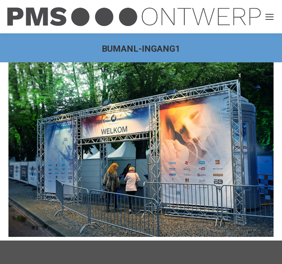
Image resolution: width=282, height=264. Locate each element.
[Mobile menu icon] (269, 17)
